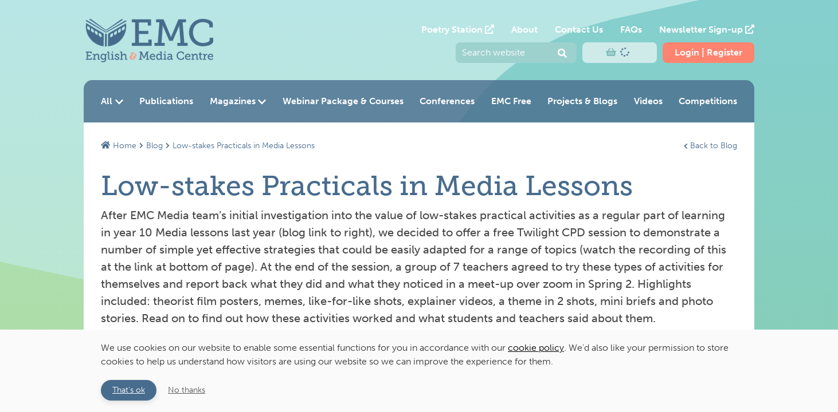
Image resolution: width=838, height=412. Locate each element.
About (524, 29)
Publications (166, 101)
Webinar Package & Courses (343, 101)
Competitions (708, 101)
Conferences (447, 101)
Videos (648, 101)
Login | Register (708, 52)
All (112, 101)
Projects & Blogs (582, 101)
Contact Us (579, 29)
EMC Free (511, 101)
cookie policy (536, 347)
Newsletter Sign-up (706, 29)
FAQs (631, 29)
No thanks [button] (186, 390)
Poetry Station (457, 29)
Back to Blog (710, 145)
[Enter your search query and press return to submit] (516, 52)
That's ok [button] (128, 390)
